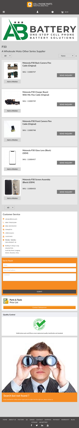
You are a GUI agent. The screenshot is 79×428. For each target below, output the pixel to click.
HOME (5, 419)
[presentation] (13, 284)
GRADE (32, 419)
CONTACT (39, 419)
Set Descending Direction (76, 56)
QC (27, 419)
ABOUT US (12, 419)
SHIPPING (48, 419)
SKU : (25, 72)
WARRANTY (65, 419)
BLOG (73, 419)
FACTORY (21, 419)
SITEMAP (34, 422)
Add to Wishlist (12, 82)
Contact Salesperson (39, 307)
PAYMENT (56, 419)
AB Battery (43, 422)
